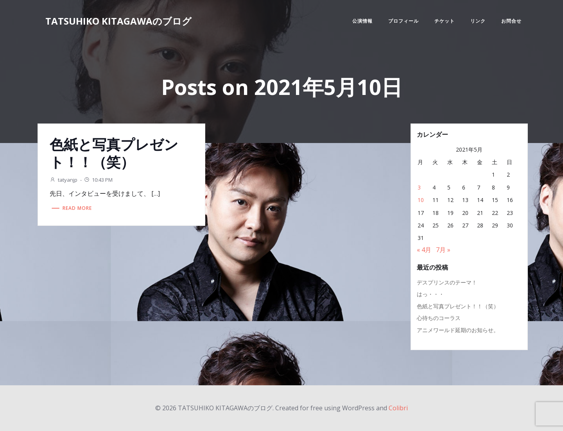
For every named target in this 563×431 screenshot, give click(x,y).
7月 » (443, 249)
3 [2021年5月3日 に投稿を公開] (419, 187)
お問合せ (511, 21)
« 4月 (424, 249)
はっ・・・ (430, 294)
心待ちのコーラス (439, 318)
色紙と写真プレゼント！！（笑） (458, 306)
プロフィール (403, 21)
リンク (478, 21)
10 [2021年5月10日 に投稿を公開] (421, 200)
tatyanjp (63, 179)
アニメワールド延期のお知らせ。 (458, 330)
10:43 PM (98, 179)
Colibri (398, 408)
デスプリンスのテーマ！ (447, 282)
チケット (444, 21)
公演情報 (362, 21)
